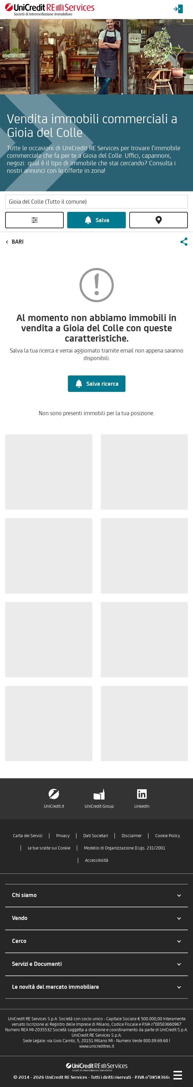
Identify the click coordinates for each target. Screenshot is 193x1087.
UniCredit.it (54, 806)
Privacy (63, 835)
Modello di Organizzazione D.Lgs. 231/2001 (124, 848)
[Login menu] (178, 9)
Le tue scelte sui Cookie (49, 848)
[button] (184, 241)
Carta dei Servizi (28, 835)
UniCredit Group (99, 806)
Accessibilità (96, 860)
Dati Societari (95, 835)
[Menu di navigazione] (177, 1075)
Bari (18, 241)
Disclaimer (132, 835)
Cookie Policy (167, 835)
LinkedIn (141, 806)
